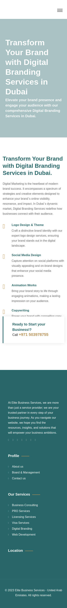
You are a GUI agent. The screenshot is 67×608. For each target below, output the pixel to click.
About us (17, 466)
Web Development (23, 534)
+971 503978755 (33, 334)
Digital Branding (22, 528)
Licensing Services (24, 516)
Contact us (19, 478)
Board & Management (26, 472)
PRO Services (21, 511)
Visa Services (20, 522)
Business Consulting (25, 505)
